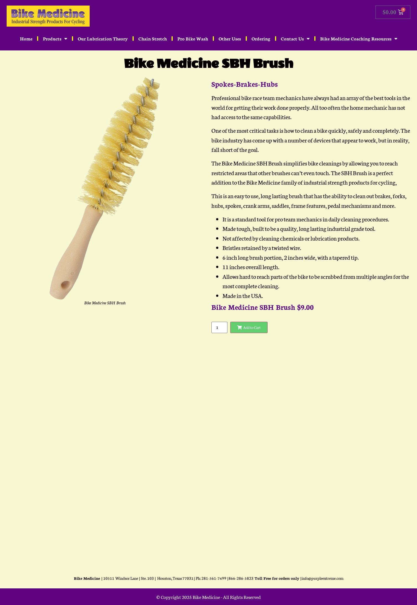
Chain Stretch (152, 38)
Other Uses (230, 38)
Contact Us (295, 38)
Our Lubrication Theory (103, 38)
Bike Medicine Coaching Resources (358, 38)
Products (55, 38)
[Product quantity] (219, 327)
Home (26, 38)
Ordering (261, 38)
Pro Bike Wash (192, 38)
